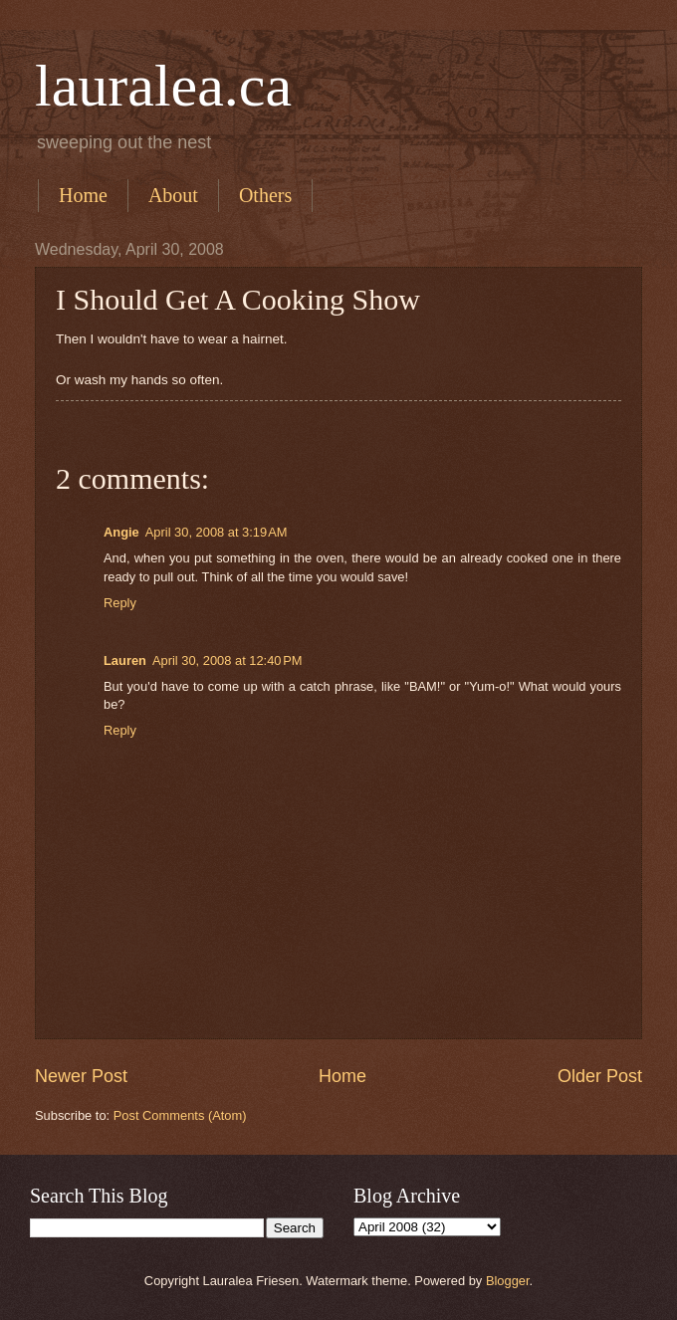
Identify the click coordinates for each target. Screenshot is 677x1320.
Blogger (508, 1280)
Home (83, 195)
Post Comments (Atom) (180, 1115)
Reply (120, 602)
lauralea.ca (163, 85)
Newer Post (81, 1076)
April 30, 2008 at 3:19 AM (216, 532)
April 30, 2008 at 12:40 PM (227, 660)
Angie (121, 532)
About (173, 195)
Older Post (600, 1076)
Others (265, 195)
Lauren (125, 660)
